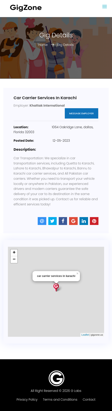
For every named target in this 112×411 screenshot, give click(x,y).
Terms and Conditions (60, 399)
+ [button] (14, 252)
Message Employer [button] (81, 113)
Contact (89, 399)
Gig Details (65, 45)
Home (43, 45)
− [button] (14, 259)
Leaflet (85, 334)
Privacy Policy (26, 399)
